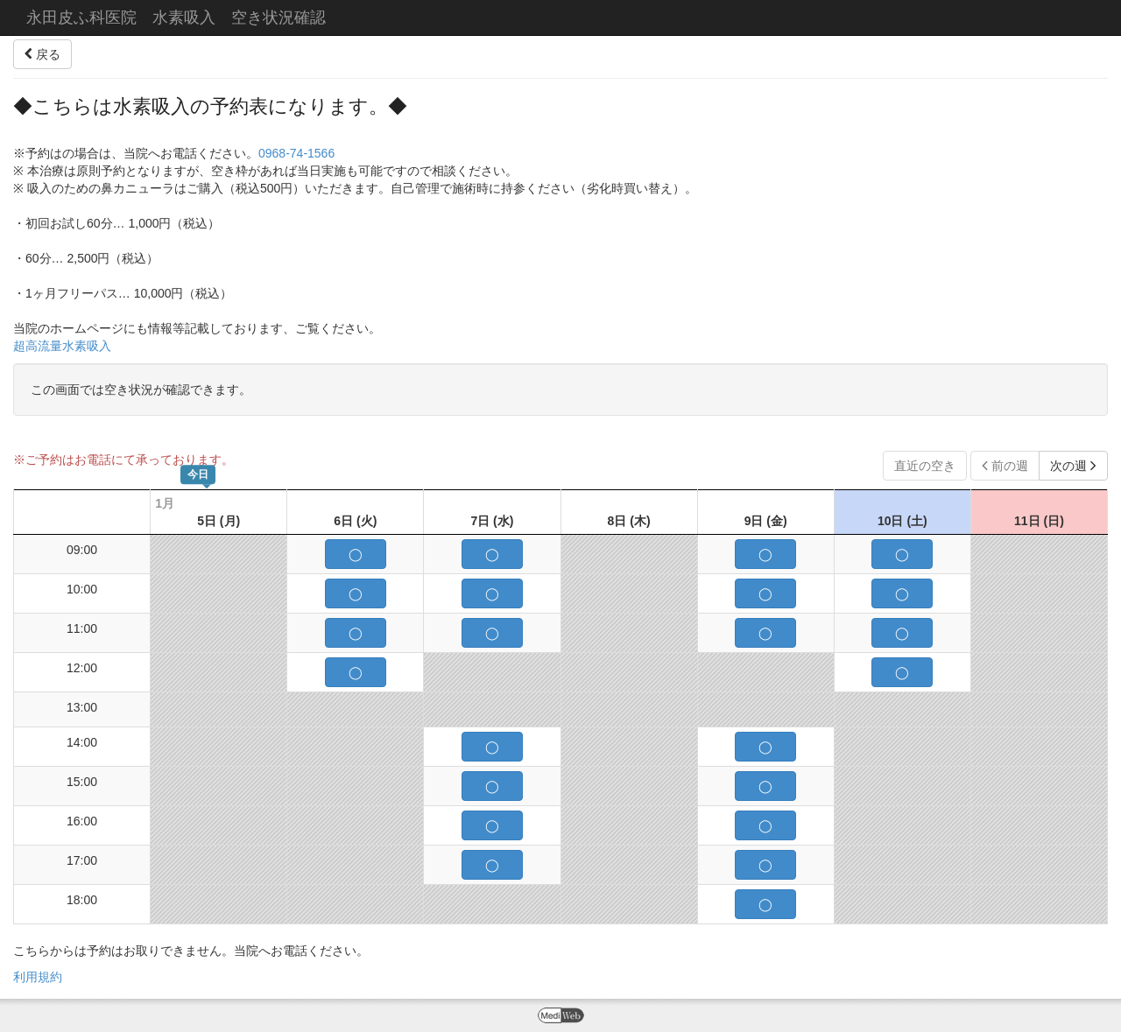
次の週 (1073, 466)
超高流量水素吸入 (62, 346)
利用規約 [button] (37, 977)
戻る (42, 54)
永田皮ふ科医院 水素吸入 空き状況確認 (176, 17)
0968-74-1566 (296, 153)
